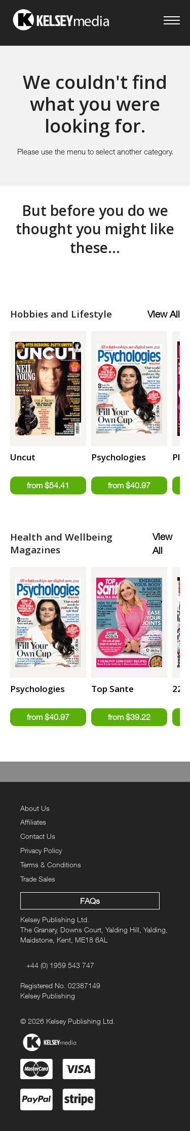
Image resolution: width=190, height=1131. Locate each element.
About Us (35, 808)
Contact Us (37, 836)
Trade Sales (37, 878)
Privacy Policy (41, 850)
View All (163, 314)
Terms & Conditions (50, 864)
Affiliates (33, 822)
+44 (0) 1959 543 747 (60, 965)
